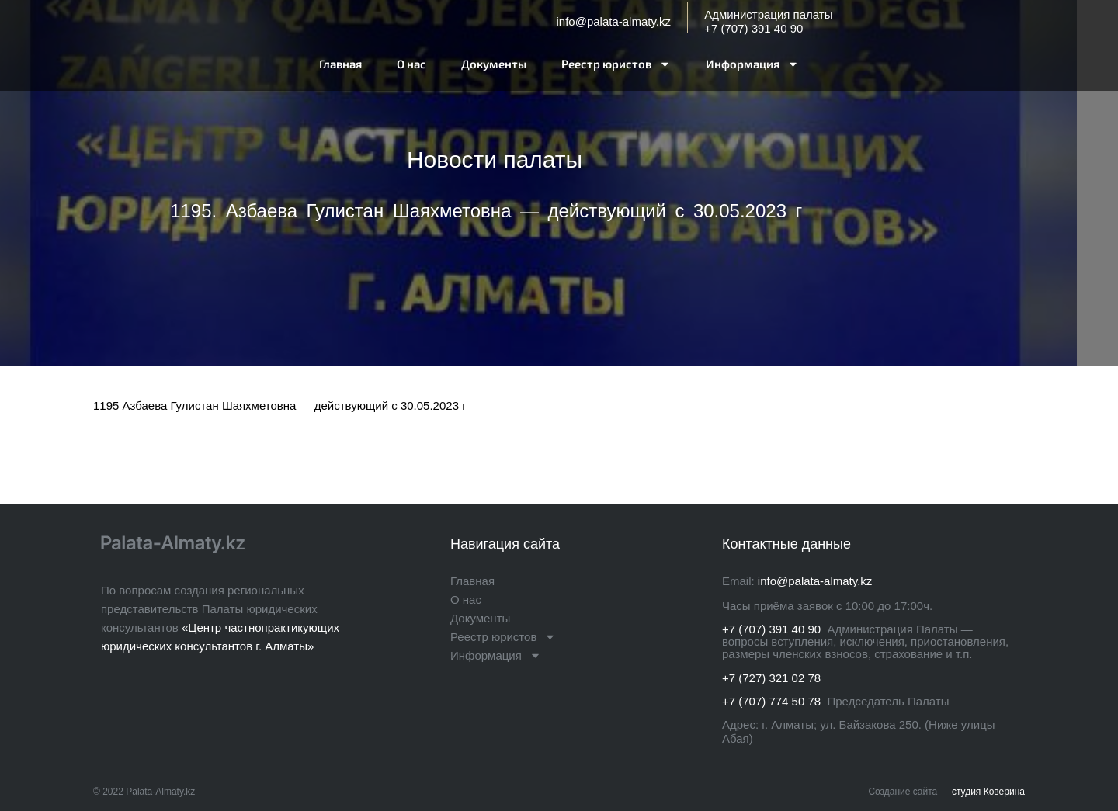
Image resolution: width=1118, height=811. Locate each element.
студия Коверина (988, 791)
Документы (493, 64)
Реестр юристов (616, 64)
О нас (411, 64)
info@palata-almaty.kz (613, 21)
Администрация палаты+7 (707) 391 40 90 (768, 21)
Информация (752, 64)
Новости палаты (494, 159)
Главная (340, 64)
